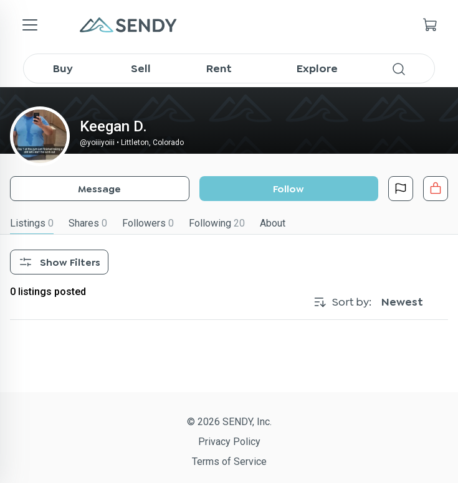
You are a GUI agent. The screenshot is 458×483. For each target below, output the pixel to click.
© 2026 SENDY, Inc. (229, 422)
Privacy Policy (229, 442)
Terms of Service (229, 461)
